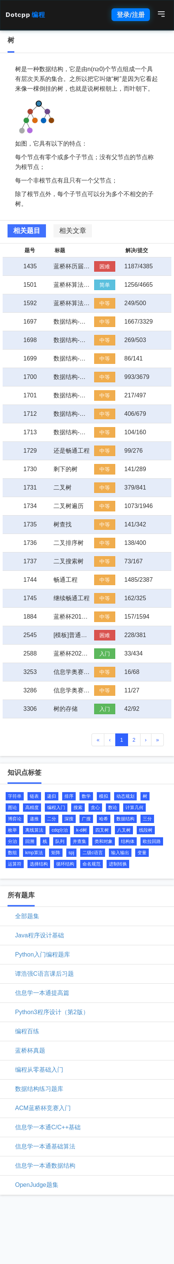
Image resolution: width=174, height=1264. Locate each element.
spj (71, 852)
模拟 (103, 796)
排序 (68, 796)
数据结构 (125, 818)
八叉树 (124, 830)
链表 (34, 796)
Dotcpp (25, 14)
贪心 (95, 807)
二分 (51, 818)
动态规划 (125, 796)
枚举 (12, 830)
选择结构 (39, 864)
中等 (104, 303)
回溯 (29, 841)
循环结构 (65, 864)
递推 (34, 818)
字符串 (14, 796)
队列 (59, 841)
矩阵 (55, 852)
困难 (104, 266)
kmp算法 (34, 852)
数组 (12, 852)
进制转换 (118, 864)
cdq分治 (60, 830)
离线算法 (34, 830)
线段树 (146, 830)
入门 (104, 654)
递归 (51, 796)
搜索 (77, 807)
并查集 (79, 841)
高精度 (32, 807)
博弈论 (14, 818)
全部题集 (27, 916)
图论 (12, 807)
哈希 (103, 818)
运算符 (14, 864)
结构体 (127, 841)
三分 (147, 818)
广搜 (86, 818)
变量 (142, 852)
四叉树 (102, 830)
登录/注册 (131, 14)
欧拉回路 (152, 841)
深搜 (68, 818)
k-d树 (81, 830)
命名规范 (91, 864)
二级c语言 (92, 852)
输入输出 (120, 852)
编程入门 (56, 807)
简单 (104, 285)
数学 (86, 796)
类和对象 (104, 841)
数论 (112, 807)
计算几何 (134, 807)
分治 (12, 841)
